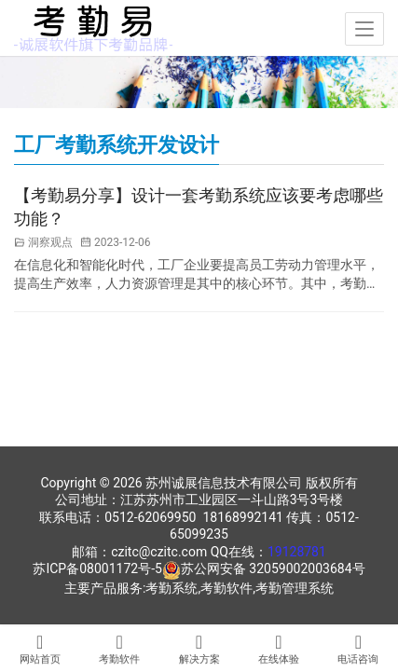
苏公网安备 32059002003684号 (273, 568)
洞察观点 (50, 242)
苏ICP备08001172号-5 (97, 568)
